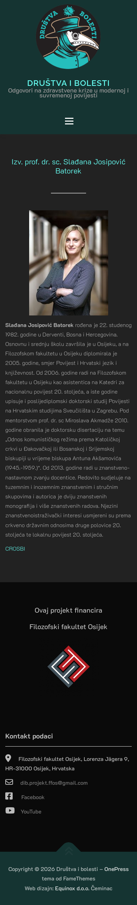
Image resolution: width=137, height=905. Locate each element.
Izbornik (42, 121)
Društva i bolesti (68, 82)
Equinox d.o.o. (72, 888)
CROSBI (15, 548)
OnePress (116, 868)
